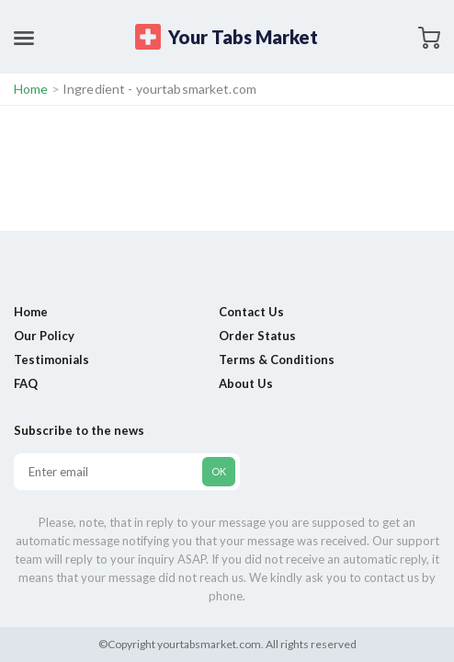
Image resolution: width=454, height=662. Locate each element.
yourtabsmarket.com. (209, 644)
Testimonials (51, 359)
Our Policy (44, 335)
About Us (246, 383)
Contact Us (251, 311)
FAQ (26, 383)
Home (31, 89)
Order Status (257, 335)
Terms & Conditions (277, 359)
